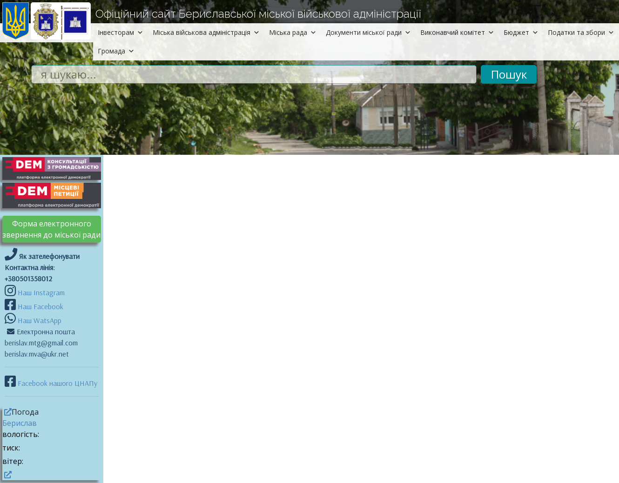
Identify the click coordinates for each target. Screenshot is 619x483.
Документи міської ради (368, 32)
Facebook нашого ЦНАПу (56, 383)
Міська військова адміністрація (206, 32)
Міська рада (292, 32)
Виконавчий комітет (457, 32)
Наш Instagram (41, 292)
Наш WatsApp (38, 320)
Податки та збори (581, 32)
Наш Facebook (39, 306)
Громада (116, 50)
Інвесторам (120, 32)
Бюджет (521, 32)
